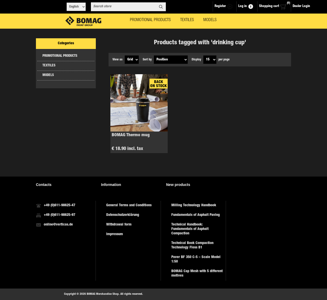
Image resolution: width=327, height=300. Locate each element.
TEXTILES (48, 65)
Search (161, 7)
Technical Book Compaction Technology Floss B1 (192, 245)
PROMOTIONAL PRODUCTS (59, 56)
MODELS (48, 75)
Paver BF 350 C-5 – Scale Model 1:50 (196, 259)
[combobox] (123, 7)
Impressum (114, 234)
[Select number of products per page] (209, 59)
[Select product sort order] (171, 59)
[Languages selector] (76, 7)
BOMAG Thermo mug (131, 135)
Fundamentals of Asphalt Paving (195, 215)
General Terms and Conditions (129, 205)
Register (220, 6)
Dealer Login (301, 6)
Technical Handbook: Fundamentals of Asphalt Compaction (190, 229)
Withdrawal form (118, 225)
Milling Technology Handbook (193, 205)
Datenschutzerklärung (122, 215)
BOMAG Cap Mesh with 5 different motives (197, 274)
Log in (242, 6)
